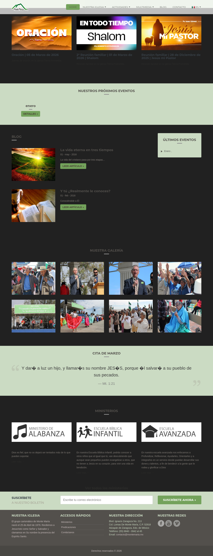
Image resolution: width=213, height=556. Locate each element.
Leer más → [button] (83, 472)
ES (196, 7)
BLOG (163, 6)
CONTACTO (179, 6)
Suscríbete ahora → (179, 500)
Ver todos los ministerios (106, 488)
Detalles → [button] (30, 113)
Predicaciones (68, 527)
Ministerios (66, 522)
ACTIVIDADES (121, 6)
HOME (73, 6)
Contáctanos (67, 532)
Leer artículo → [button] (73, 166)
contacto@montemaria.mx (129, 534)
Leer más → (18, 461)
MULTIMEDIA (145, 6)
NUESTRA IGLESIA (94, 6)
